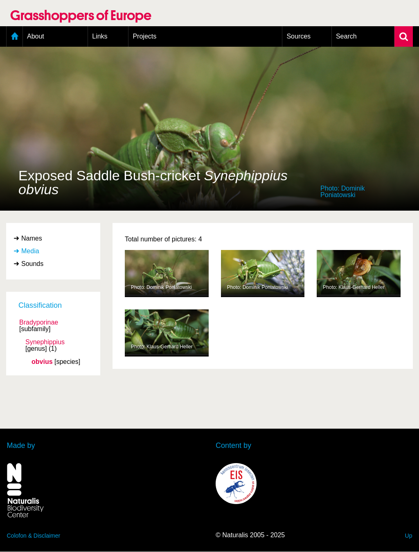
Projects (144, 36)
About (35, 36)
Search (346, 36)
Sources (298, 36)
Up (408, 535)
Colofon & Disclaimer (34, 535)
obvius (42, 362)
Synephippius (45, 342)
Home (15, 36)
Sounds (32, 263)
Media (30, 251)
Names (31, 238)
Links (99, 36)
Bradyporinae (38, 322)
